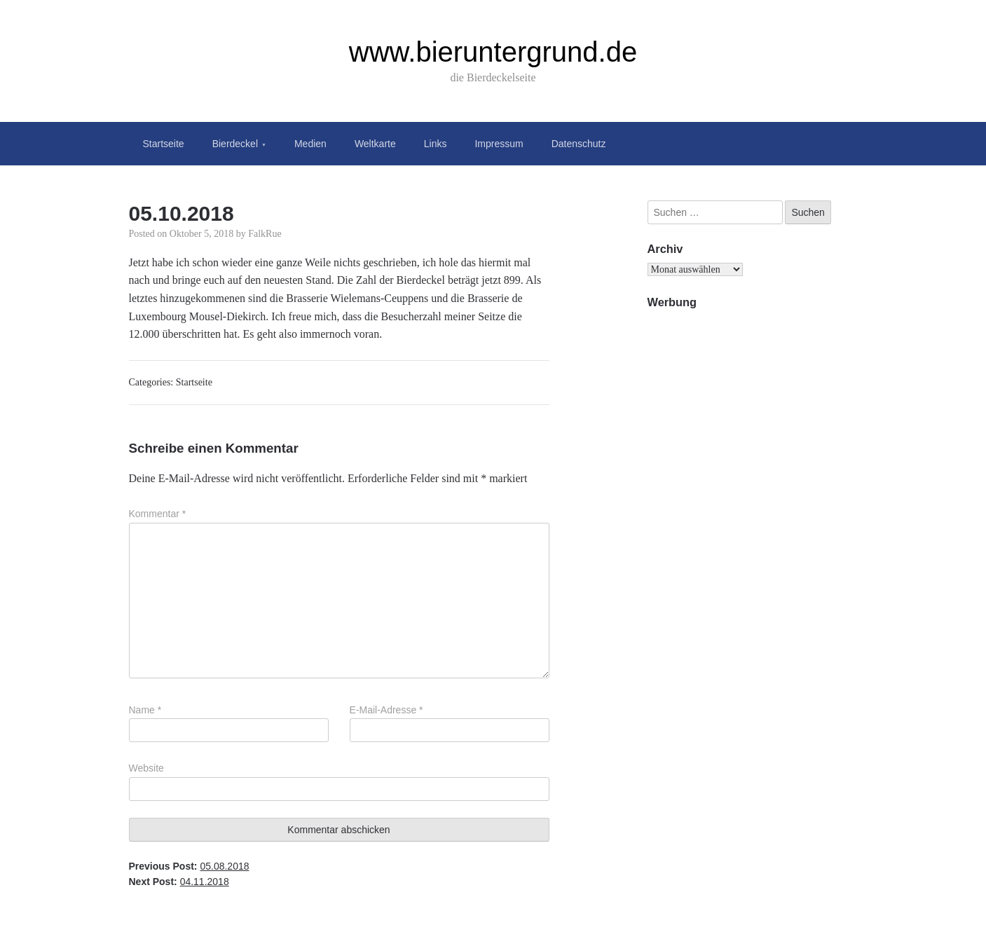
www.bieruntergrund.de (493, 51)
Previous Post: (189, 866)
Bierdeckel (235, 143)
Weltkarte (375, 143)
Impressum (498, 143)
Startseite (163, 143)
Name (145, 709)
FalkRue (264, 233)
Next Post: (179, 881)
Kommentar (157, 513)
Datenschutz (579, 143)
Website (146, 768)
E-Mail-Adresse (386, 709)
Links (435, 143)
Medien (310, 143)
